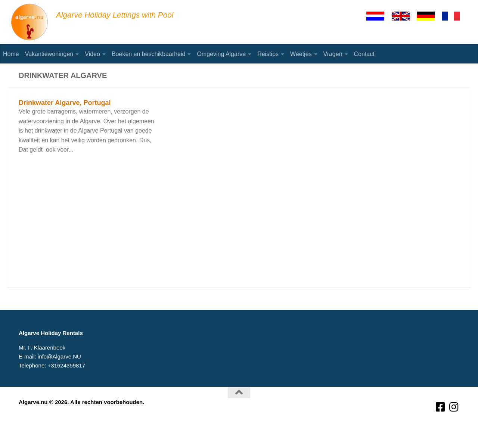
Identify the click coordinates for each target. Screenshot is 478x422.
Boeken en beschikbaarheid (148, 54)
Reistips (268, 54)
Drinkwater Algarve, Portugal (65, 102)
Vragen (332, 54)
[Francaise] (454, 16)
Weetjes (301, 54)
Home (11, 54)
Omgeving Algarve (221, 54)
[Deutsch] (429, 16)
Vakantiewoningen (49, 54)
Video (92, 54)
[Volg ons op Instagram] (454, 407)
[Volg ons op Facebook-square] (440, 407)
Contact (364, 54)
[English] (404, 16)
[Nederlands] (378, 16)
